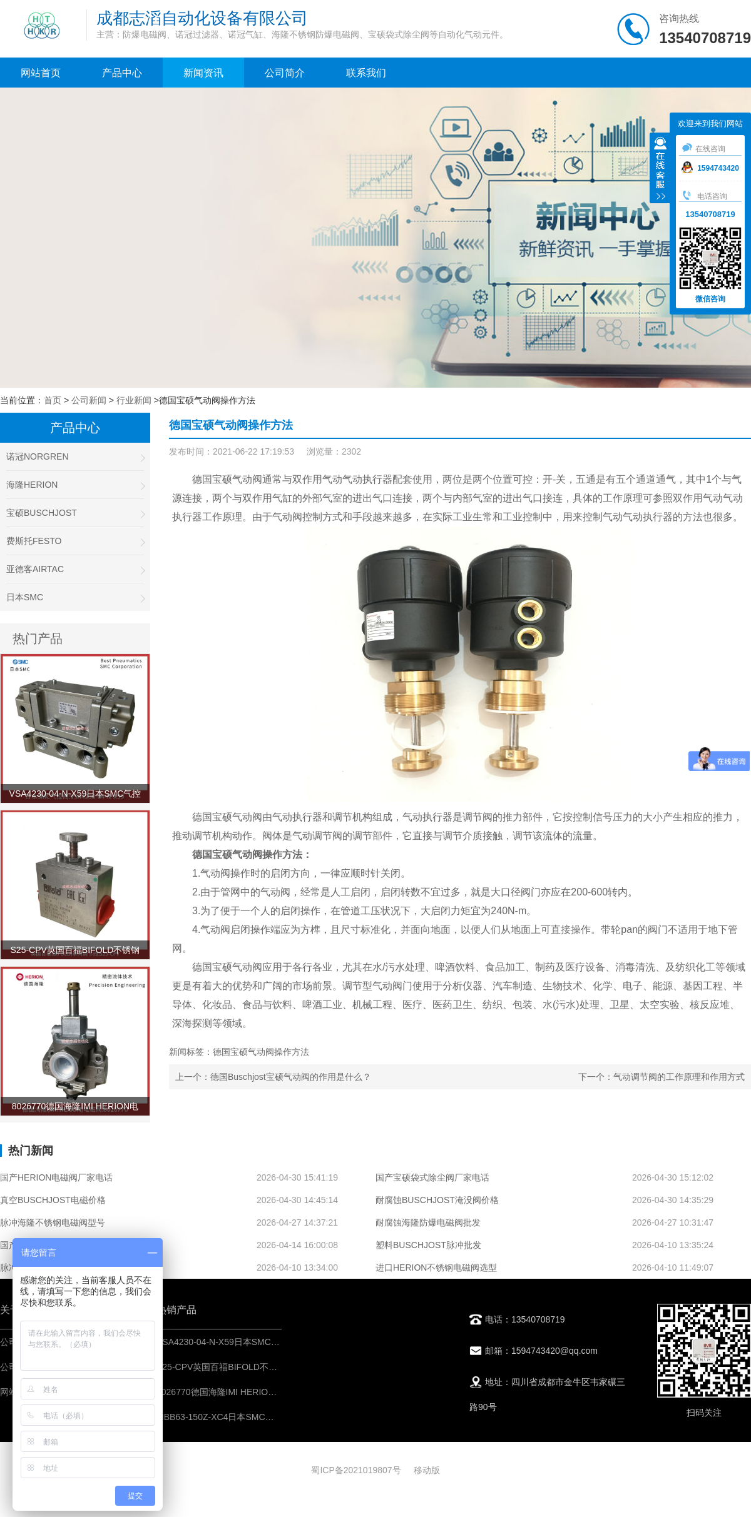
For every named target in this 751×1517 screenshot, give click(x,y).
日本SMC (75, 597)
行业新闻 (133, 400)
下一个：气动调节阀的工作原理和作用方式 (661, 1077)
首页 (52, 400)
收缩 (660, 169)
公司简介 (285, 73)
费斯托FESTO (75, 541)
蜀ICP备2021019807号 (356, 1470)
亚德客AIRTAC (75, 569)
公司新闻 (88, 400)
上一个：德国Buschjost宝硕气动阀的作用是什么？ (273, 1077)
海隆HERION (75, 485)
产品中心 (122, 73)
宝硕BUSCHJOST (75, 513)
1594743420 (710, 168)
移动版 (427, 1470)
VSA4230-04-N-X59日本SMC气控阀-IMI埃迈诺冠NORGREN (274, 1342)
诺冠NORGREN (75, 456)
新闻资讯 (203, 73)
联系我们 (366, 73)
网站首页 (41, 73)
